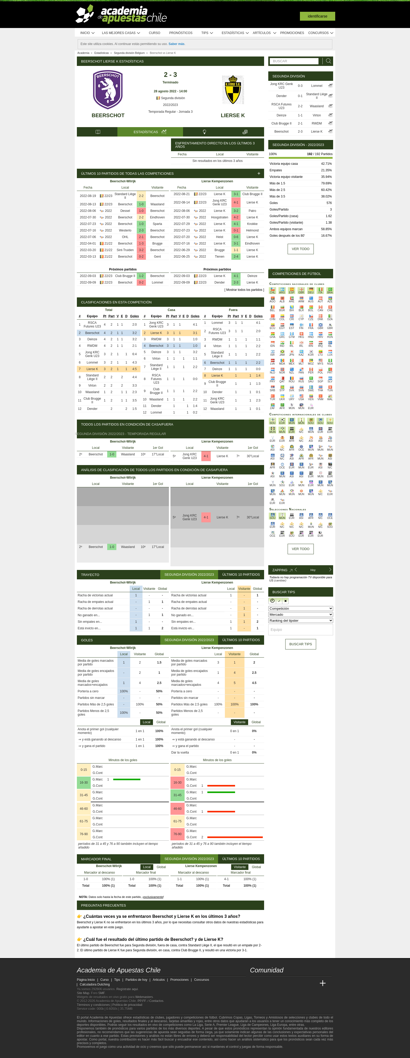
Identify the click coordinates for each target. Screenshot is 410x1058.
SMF (101, 993)
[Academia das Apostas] (264, 983)
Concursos (321, 33)
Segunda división (170, 98)
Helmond (252, 230)
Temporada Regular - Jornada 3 (170, 112)
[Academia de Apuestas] (293, 983)
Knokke (252, 224)
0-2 (141, 256)
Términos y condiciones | (94, 1005)
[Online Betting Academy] (283, 983)
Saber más (177, 44)
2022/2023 (170, 105)
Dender (219, 282)
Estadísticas (235, 33)
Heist (219, 237)
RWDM (92, 346)
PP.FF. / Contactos (150, 1001)
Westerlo (125, 230)
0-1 (236, 230)
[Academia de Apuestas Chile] (254, 983)
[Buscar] (327, 61)
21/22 (108, 243)
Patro (252, 211)
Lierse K (233, 115)
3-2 (141, 250)
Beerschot (108, 115)
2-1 (141, 237)
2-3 (141, 230)
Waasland (157, 204)
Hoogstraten (219, 217)
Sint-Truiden (125, 250)
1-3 (141, 243)
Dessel (125, 211)
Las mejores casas (121, 33)
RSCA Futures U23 (92, 324)
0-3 (300, 86)
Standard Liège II (125, 196)
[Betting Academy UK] (313, 983)
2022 (108, 211)
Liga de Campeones (255, 1025)
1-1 (236, 250)
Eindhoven (157, 217)
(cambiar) (280, 580)
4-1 (236, 202)
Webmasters (144, 997)
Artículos (265, 33)
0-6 (236, 237)
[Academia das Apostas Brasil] (274, 983)
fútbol (213, 1017)
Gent (157, 256)
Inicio (87, 33)
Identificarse (317, 16)
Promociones (292, 33)
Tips (207, 33)
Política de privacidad (127, 1005)
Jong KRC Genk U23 (220, 202)
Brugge (157, 243)
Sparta (157, 224)
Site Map (83, 993)
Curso (154, 33)
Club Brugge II (125, 276)
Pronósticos (180, 33)
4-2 (236, 217)
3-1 (236, 194)
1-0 (141, 204)
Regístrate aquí (127, 989)
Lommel (157, 282)
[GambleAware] (90, 1053)
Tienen (219, 256)
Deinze (252, 276)
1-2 (141, 276)
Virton (92, 385)
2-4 (236, 256)
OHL (125, 237)
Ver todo (300, 249)
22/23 (108, 196)
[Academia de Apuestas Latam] (303, 983)
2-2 (141, 196)
